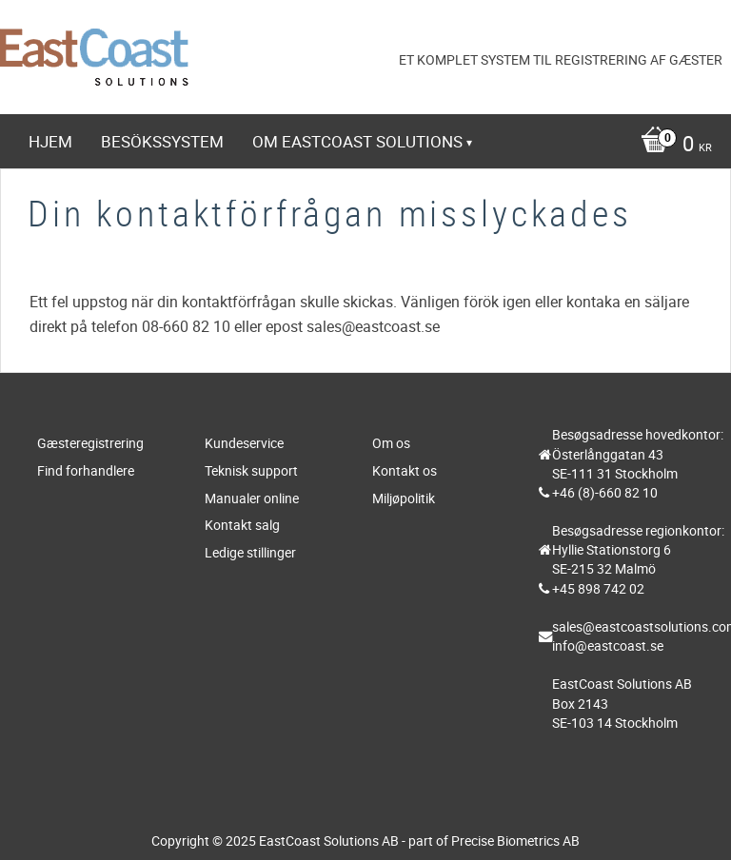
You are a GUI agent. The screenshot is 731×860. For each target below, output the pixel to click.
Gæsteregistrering (90, 443)
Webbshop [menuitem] (260, 194)
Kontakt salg (242, 525)
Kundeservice (244, 443)
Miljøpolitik (403, 498)
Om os (391, 443)
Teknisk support (251, 470)
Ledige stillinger (250, 552)
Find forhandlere (85, 470)
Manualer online (252, 498)
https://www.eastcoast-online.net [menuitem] (196, 246)
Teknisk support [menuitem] (118, 194)
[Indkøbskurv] (370, 145)
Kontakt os (404, 470)
